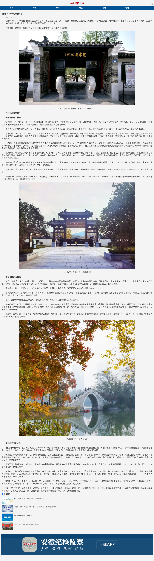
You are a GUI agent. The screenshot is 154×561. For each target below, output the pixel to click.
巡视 (81, 8)
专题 (127, 8)
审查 (34, 8)
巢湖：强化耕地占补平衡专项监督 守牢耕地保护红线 (29, 498)
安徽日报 (12, 17)
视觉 (104, 8)
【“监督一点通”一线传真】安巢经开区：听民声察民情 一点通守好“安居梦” (35, 507)
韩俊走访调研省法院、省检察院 (23, 515)
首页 (11, 8)
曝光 (57, 8)
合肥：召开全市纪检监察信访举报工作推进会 (27, 524)
